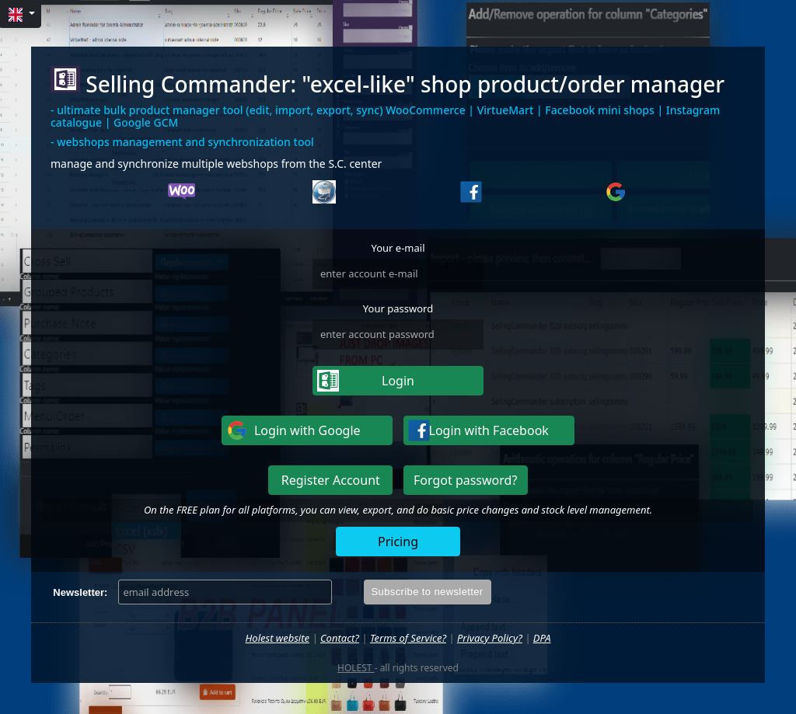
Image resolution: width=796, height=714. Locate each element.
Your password (398, 308)
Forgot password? (465, 480)
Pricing (398, 541)
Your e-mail (397, 248)
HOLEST (356, 667)
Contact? (339, 638)
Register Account (330, 480)
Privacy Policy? (489, 638)
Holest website (278, 638)
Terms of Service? (408, 638)
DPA (542, 638)
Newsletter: (80, 592)
